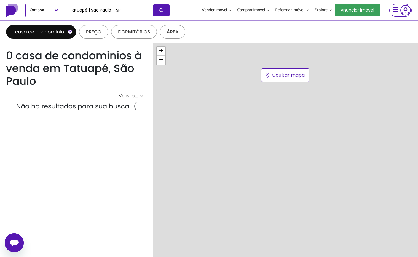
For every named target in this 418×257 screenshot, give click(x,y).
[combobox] (108, 10)
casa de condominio (43, 31)
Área (172, 31)
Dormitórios (134, 31)
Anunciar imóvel (357, 10)
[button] (161, 51)
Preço (93, 31)
